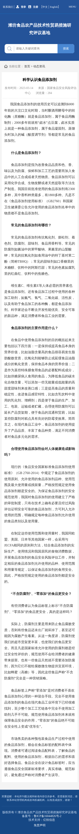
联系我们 (8, 6)
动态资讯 (39, 66)
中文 (45, 6)
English (54, 6)
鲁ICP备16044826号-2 (47, 816)
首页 (27, 66)
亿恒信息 (49, 819)
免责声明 (40, 825)
